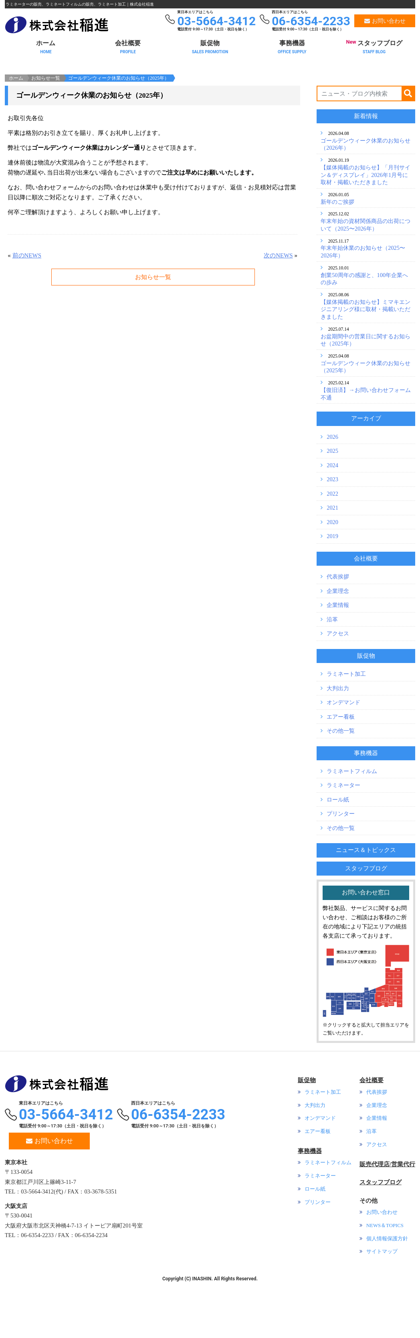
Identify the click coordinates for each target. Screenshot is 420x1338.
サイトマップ (382, 1306)
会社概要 (128, 45)
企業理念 (338, 646)
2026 (332, 491)
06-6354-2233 (178, 1169)
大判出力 (338, 743)
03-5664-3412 (66, 1169)
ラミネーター (343, 840)
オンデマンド (343, 757)
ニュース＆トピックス (366, 905)
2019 (332, 591)
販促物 (210, 45)
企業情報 (338, 660)
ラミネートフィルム (352, 826)
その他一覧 (341, 785)
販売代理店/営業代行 (387, 1219)
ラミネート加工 (346, 728)
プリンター (341, 868)
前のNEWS (27, 310)
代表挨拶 (338, 631)
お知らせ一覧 (45, 133)
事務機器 (292, 45)
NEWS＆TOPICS (385, 1280)
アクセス (338, 688)
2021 (332, 562)
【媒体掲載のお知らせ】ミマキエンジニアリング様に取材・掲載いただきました (365, 364)
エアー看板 (341, 771)
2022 (332, 548)
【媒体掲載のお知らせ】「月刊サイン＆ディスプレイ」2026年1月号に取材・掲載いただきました (365, 229)
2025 (332, 505)
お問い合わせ (49, 1195)
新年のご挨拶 (337, 256)
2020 (332, 577)
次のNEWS (278, 310)
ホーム (46, 45)
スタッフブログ (374, 44)
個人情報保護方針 (387, 1293)
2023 (332, 534)
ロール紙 (338, 854)
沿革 (332, 674)
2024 (332, 520)
